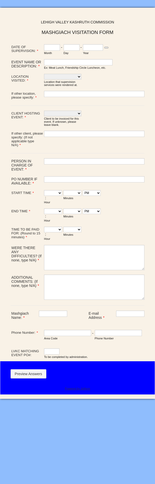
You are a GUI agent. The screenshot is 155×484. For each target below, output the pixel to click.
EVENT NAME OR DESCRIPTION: (26, 64)
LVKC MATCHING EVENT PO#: (25, 353)
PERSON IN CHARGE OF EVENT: (22, 165)
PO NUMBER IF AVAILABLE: (24, 181)
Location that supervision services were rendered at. (61, 83)
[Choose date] (106, 47)
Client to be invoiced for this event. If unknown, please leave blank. (61, 121)
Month (48, 53)
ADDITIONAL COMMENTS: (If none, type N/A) (25, 281)
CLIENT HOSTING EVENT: (25, 115)
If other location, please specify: (24, 95)
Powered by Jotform (77, 388)
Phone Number (104, 338)
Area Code (51, 338)
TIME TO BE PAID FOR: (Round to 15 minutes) (25, 233)
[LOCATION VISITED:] (62, 77)
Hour (47, 202)
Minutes (68, 198)
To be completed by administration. (66, 356)
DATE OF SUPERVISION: (24, 49)
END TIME (20, 211)
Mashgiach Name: (20, 315)
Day (66, 53)
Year (86, 53)
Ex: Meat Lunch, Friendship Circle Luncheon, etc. (75, 67)
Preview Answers (28, 374)
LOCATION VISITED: (20, 78)
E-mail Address (97, 315)
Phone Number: (24, 333)
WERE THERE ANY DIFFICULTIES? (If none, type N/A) (26, 254)
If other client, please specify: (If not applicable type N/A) (27, 139)
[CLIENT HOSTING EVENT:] (62, 113)
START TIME (22, 193)
